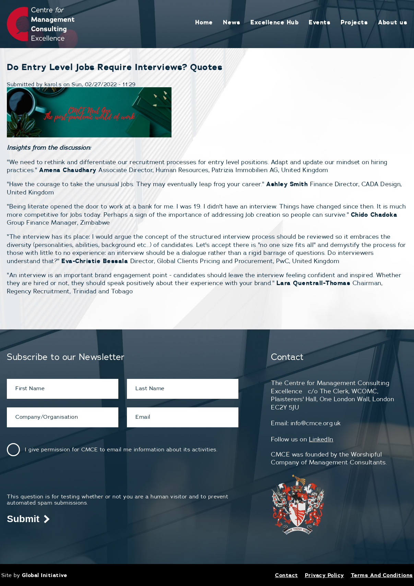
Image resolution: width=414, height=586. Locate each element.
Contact (286, 575)
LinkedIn (321, 439)
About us (392, 22)
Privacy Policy (324, 575)
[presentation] (59, 479)
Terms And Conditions (382, 575)
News (231, 22)
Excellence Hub (274, 22)
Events (319, 22)
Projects (354, 22)
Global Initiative (44, 575)
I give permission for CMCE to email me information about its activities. (121, 449)
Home (204, 22)
